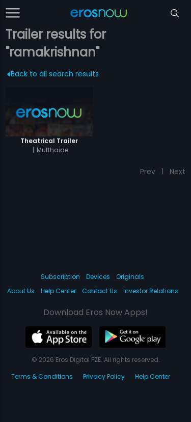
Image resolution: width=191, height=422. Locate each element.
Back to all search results (53, 74)
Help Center (58, 291)
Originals (130, 276)
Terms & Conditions (42, 376)
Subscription (60, 276)
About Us (21, 291)
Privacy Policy (104, 376)
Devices (98, 276)
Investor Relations (150, 291)
